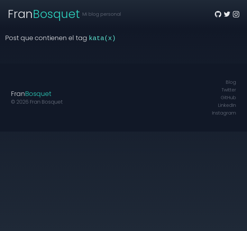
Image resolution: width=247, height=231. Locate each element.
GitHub (228, 97)
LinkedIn (227, 105)
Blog (231, 82)
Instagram (224, 113)
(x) (110, 38)
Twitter (229, 90)
